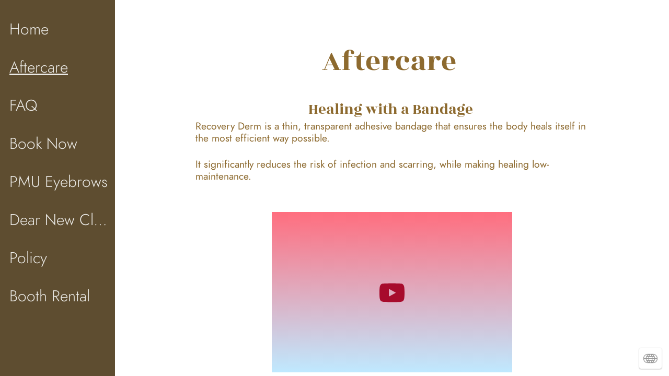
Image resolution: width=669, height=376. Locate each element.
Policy (28, 258)
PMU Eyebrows (58, 182)
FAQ (23, 105)
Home (29, 29)
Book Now (43, 144)
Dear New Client (58, 220)
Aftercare (38, 67)
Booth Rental (49, 296)
